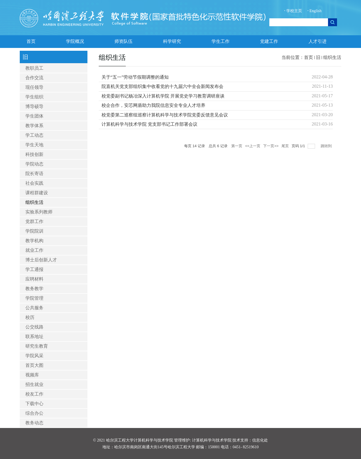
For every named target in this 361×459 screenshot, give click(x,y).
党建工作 (269, 41)
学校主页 (293, 11)
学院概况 (75, 41)
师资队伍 (124, 41)
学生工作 (221, 41)
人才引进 (318, 41)
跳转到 (327, 146)
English (314, 11)
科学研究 (172, 41)
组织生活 (332, 57)
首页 (31, 41)
